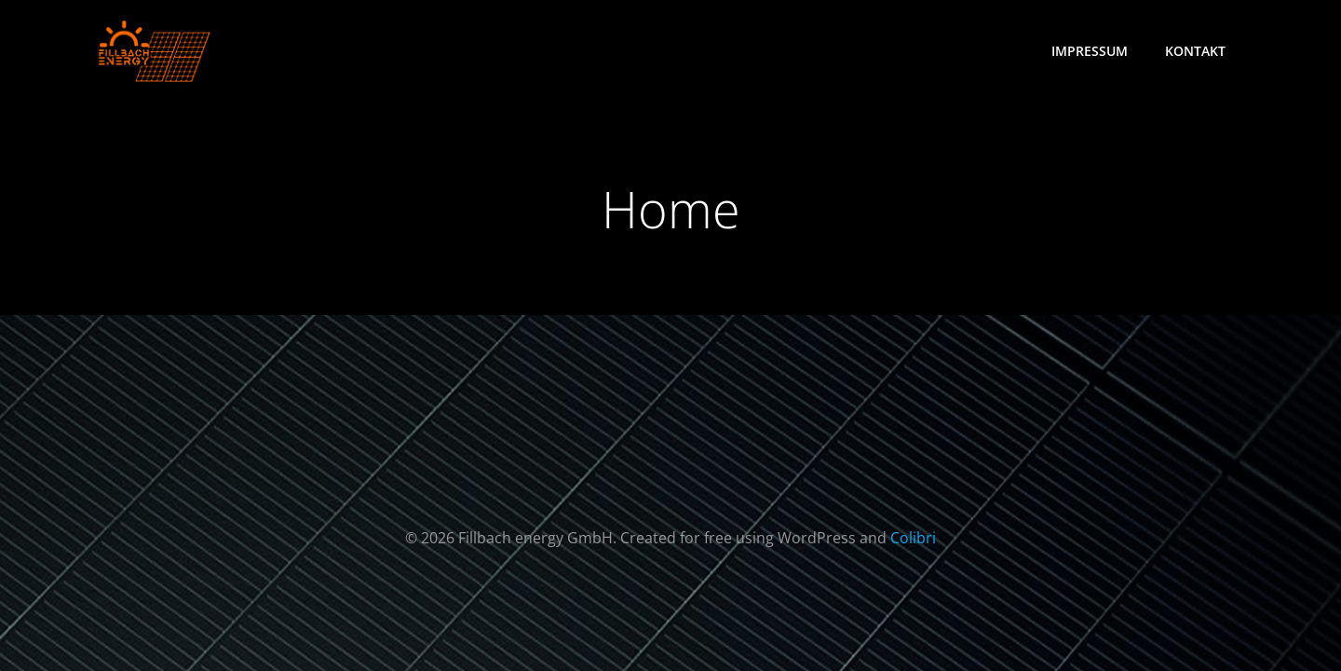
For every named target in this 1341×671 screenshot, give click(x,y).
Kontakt (1195, 51)
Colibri (913, 537)
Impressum (1089, 51)
